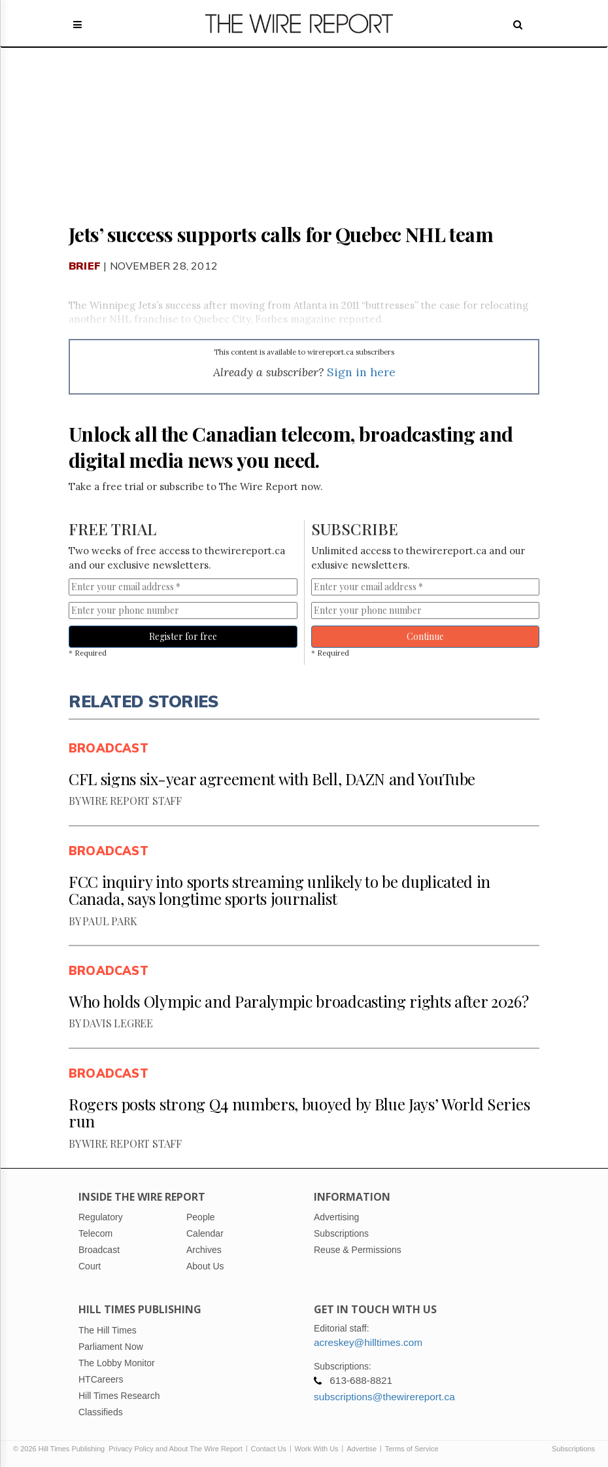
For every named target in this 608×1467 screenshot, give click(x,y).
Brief (85, 265)
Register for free (183, 636)
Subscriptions (573, 1449)
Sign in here (361, 372)
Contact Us (268, 1449)
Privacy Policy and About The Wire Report (176, 1449)
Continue (425, 636)
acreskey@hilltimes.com (368, 1342)
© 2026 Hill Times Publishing (61, 1449)
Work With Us (317, 1449)
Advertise (361, 1449)
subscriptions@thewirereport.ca (384, 1396)
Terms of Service (412, 1449)
